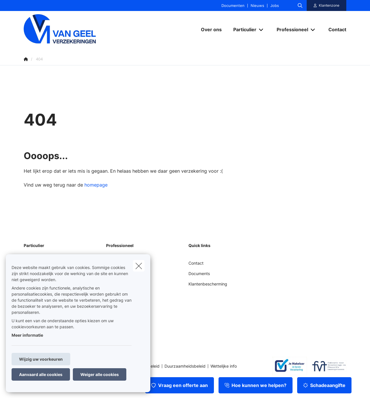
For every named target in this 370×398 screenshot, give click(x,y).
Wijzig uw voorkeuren (41, 359)
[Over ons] (211, 29)
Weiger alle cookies (99, 374)
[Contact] (334, 29)
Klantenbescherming (207, 283)
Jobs (274, 6)
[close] (139, 266)
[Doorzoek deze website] (300, 5)
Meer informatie (27, 335)
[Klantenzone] (327, 5)
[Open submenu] (261, 29)
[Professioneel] (290, 29)
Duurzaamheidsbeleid (185, 366)
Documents (199, 273)
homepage (96, 185)
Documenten (233, 6)
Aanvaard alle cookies (40, 374)
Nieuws (257, 6)
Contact (196, 263)
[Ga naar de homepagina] (81, 29)
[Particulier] (242, 29)
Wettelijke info (223, 366)
